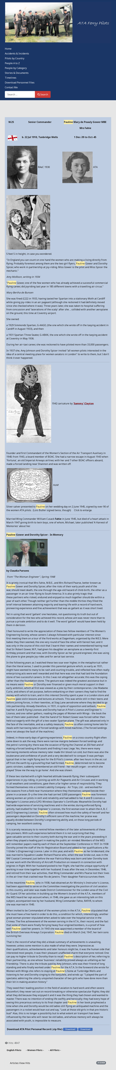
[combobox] (20, 94)
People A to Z (12, 63)
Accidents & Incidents (17, 53)
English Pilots (14, 1050)
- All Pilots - (54, 1050)
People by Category (16, 68)
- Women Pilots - (35, 1050)
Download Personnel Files (19, 82)
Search (42, 94)
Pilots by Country (14, 58)
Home (8, 48)
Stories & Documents (17, 73)
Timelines (10, 77)
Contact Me (11, 87)
